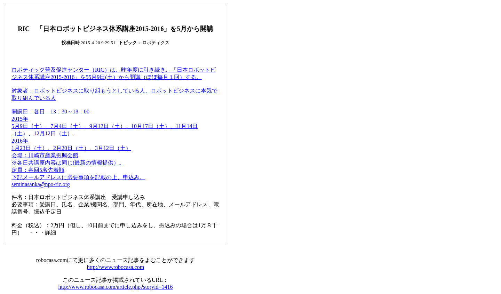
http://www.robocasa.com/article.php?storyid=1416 (115, 287)
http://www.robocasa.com (115, 267)
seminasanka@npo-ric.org (40, 184)
